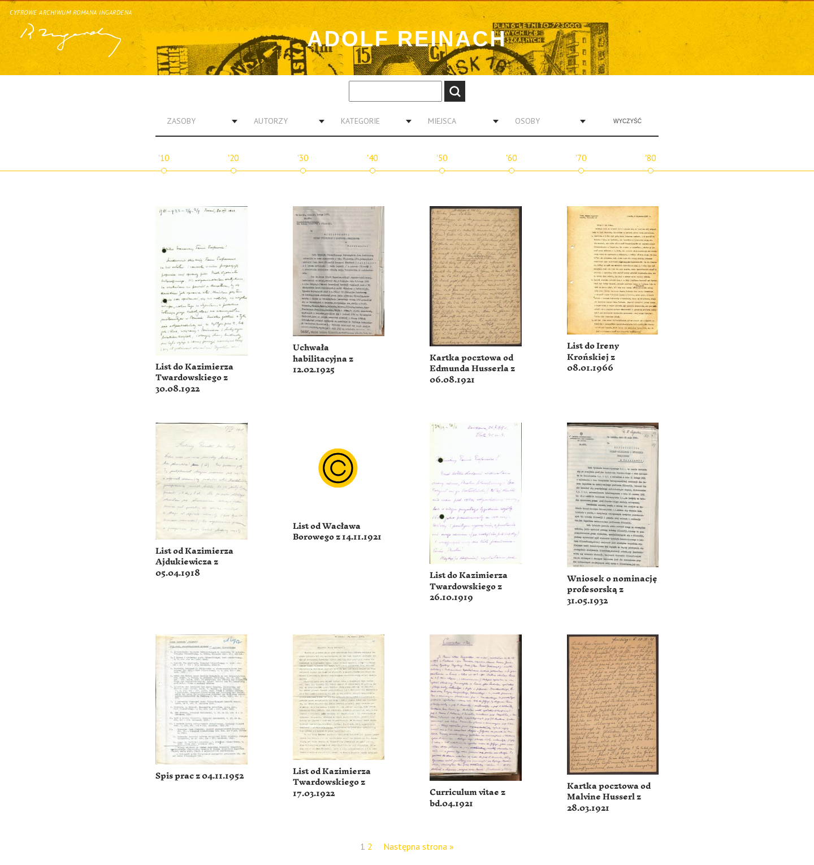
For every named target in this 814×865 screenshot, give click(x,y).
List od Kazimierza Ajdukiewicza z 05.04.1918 (194, 562)
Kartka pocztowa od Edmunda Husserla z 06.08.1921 (472, 369)
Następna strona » (418, 846)
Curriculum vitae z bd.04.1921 (467, 798)
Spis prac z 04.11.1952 (199, 776)
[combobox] (197, 121)
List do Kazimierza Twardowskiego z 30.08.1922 (194, 378)
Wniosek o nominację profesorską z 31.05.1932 (612, 590)
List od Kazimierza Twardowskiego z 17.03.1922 (332, 782)
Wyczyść (627, 121)
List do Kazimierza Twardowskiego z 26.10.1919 (469, 586)
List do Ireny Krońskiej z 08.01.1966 (593, 357)
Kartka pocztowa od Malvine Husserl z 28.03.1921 (609, 797)
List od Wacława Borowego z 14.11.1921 (337, 531)
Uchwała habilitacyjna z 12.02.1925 (323, 359)
